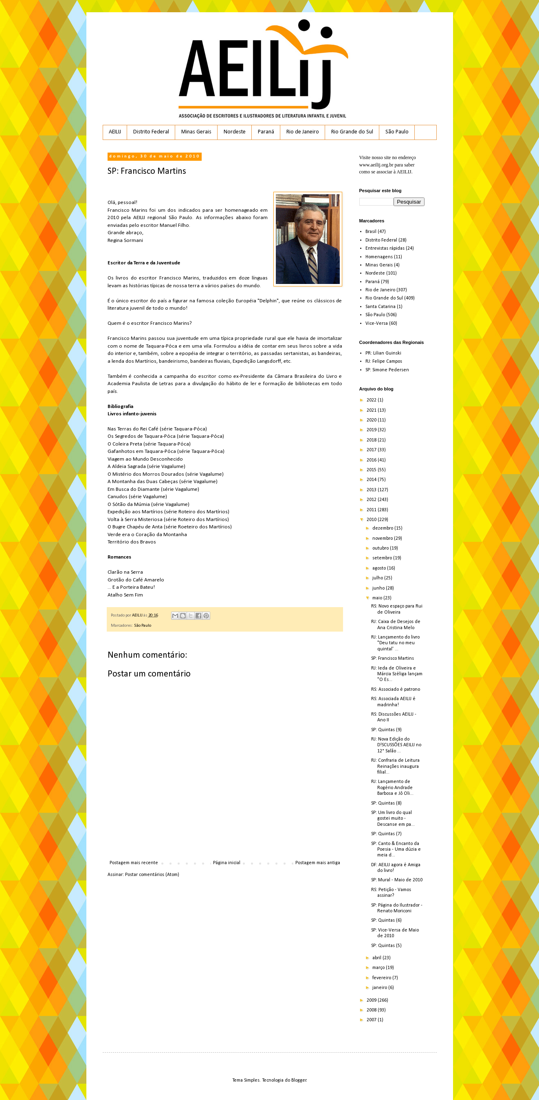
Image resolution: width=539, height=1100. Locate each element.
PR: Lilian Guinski (383, 353)
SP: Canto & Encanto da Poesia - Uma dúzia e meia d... (396, 849)
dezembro (383, 528)
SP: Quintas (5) (386, 945)
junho (379, 588)
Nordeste (235, 132)
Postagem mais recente (134, 862)
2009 (372, 1000)
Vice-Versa (376, 323)
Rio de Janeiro (302, 132)
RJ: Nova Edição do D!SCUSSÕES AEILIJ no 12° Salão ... (396, 745)
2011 (372, 510)
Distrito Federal (151, 132)
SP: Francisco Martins (392, 658)
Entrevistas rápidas (385, 248)
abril (377, 958)
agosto (379, 568)
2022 (372, 400)
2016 (372, 460)
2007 (372, 1020)
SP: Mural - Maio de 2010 (396, 880)
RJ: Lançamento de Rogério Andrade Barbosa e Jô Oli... (392, 787)
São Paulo (397, 132)
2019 (372, 430)
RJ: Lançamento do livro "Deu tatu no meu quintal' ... (395, 643)
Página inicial (226, 862)
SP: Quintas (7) (386, 834)
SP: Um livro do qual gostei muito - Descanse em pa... (393, 818)
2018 (372, 440)
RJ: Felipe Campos (383, 361)
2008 (372, 1010)
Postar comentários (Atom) (152, 874)
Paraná (266, 132)
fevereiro (382, 978)
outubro (381, 548)
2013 (372, 490)
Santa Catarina (380, 306)
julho (378, 578)
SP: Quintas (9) (386, 729)
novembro (383, 538)
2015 (372, 470)
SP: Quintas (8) (386, 803)
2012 (372, 499)
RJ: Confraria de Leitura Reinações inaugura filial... (395, 766)
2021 (372, 410)
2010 (372, 519)
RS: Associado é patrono (395, 689)
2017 (372, 450)
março (379, 967)
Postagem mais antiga (317, 862)
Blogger (298, 1080)
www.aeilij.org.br (376, 165)
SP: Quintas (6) (386, 920)
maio (377, 598)
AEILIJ (115, 132)
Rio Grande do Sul (352, 132)
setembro (382, 558)
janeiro (380, 987)
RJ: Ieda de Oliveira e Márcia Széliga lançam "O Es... (396, 674)
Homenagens (379, 257)
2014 (372, 479)
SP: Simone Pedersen (387, 370)
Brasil (370, 231)
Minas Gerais (196, 132)
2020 (372, 420)
